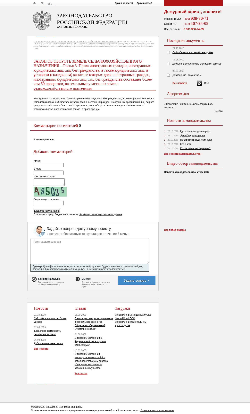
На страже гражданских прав (196, 139)
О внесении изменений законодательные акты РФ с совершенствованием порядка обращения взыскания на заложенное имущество (91, 361)
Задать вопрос (136, 280)
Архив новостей (124, 3)
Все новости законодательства (182, 154)
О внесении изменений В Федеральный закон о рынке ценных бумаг (90, 341)
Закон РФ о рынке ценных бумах (133, 314)
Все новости (41, 349)
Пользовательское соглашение (157, 410)
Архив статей (144, 3)
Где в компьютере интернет (195, 131)
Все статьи (81, 373)
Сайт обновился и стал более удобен (192, 52)
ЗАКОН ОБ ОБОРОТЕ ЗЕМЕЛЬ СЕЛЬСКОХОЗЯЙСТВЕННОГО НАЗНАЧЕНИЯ (82, 41)
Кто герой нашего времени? (195, 148)
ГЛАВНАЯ (38, 41)
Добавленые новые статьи (48, 343)
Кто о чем (185, 144)
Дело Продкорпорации (192, 135)
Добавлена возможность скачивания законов (196, 63)
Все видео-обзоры (175, 230)
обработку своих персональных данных (100, 214)
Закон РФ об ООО (125, 318)
